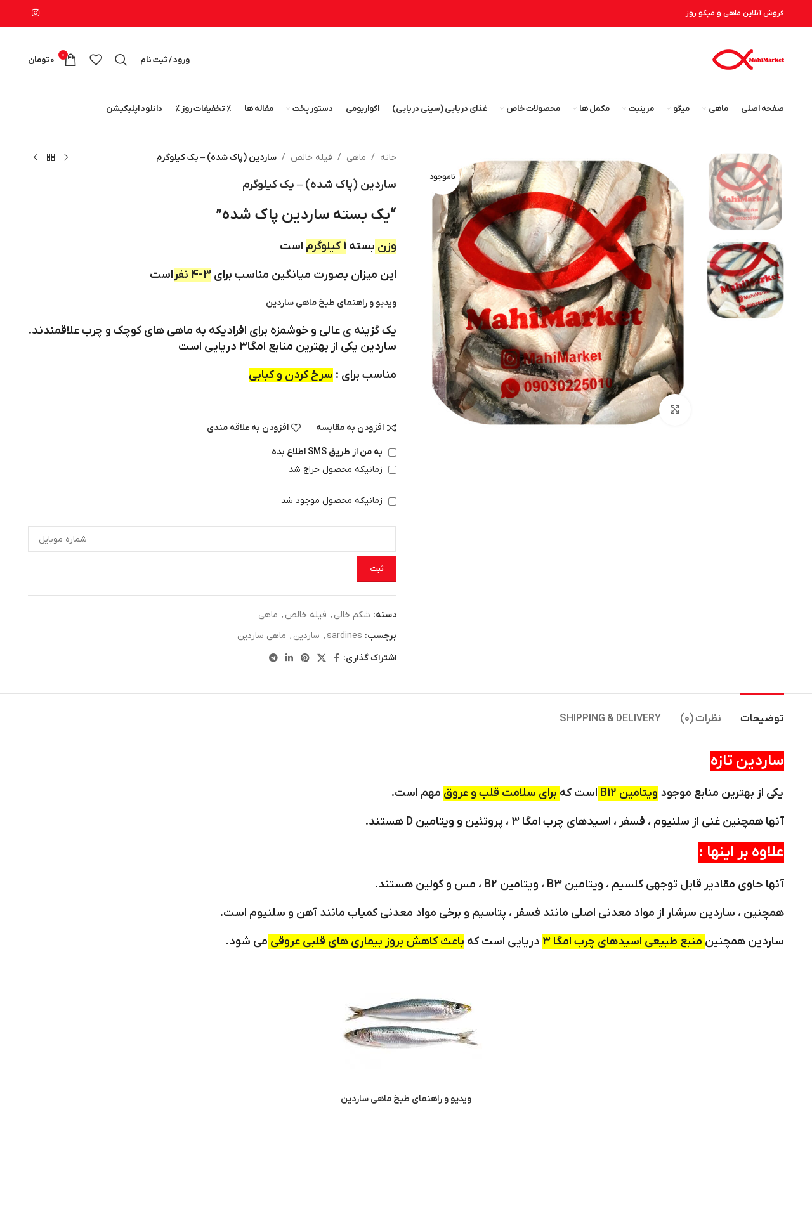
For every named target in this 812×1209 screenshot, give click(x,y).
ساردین (306, 636)
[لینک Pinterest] (305, 659)
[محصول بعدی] (35, 158)
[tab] (762, 712)
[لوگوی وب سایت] (747, 59)
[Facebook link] (336, 659)
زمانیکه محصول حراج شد (342, 470)
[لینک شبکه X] (321, 659)
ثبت (377, 568)
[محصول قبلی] (66, 158)
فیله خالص (311, 158)
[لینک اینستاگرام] (35, 13)
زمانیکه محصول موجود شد (338, 501)
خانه (388, 158)
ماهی (356, 158)
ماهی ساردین (261, 636)
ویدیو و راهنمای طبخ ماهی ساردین (331, 303)
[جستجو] (121, 59)
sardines (344, 636)
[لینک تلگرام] (273, 659)
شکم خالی (352, 615)
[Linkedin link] (289, 659)
